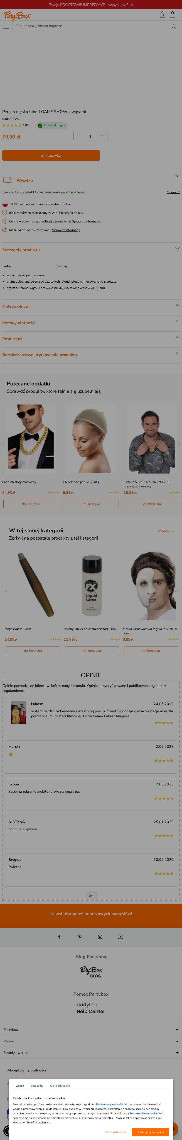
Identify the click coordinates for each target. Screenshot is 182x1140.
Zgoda (20, 1086)
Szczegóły (37, 1086)
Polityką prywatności (109, 1104)
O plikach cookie (60, 1086)
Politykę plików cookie (143, 1113)
